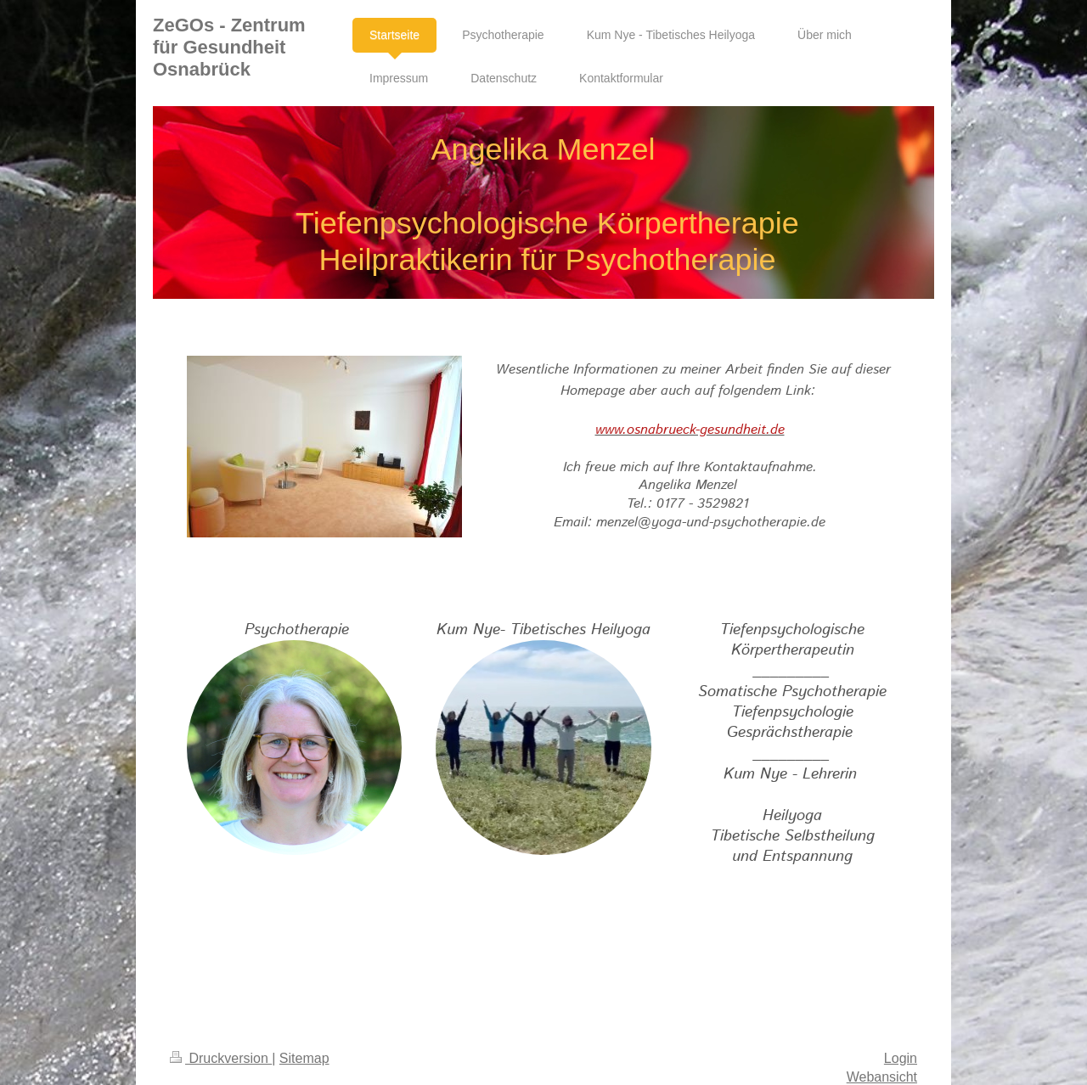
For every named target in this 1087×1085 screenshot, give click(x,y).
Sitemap (304, 1058)
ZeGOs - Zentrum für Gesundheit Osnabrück (229, 47)
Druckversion (221, 1058)
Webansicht (882, 1077)
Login (900, 1058)
